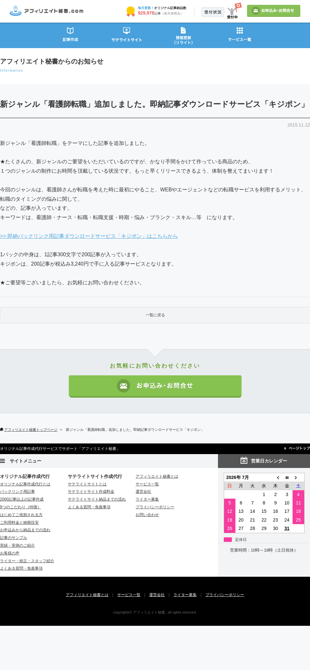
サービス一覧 (239, 35)
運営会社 (143, 491)
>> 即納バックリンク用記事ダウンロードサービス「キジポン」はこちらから (89, 236)
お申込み (273, 11)
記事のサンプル (13, 537)
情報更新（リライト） (183, 35)
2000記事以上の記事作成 (22, 499)
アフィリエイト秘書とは (157, 476)
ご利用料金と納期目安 (19, 522)
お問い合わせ (147, 515)
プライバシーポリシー (155, 507)
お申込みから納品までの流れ (25, 530)
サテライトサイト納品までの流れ (97, 499)
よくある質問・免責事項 (21, 568)
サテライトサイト (126, 35)
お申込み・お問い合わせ (155, 386)
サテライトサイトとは (87, 484)
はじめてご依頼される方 (21, 515)
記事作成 (70, 35)
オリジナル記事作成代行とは (25, 484)
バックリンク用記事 (17, 491)
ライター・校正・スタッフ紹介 (27, 561)
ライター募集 (147, 499)
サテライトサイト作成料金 (91, 491)
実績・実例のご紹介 (17, 545)
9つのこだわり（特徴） (20, 507)
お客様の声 (9, 553)
